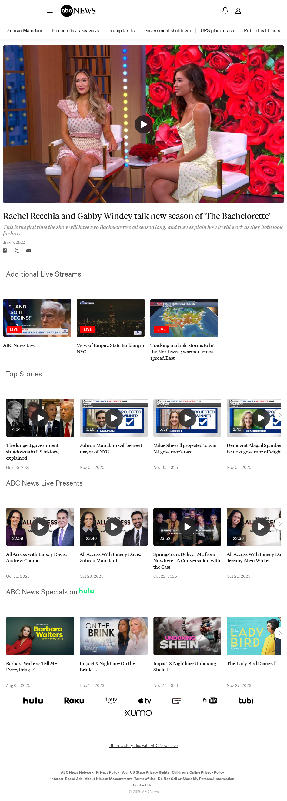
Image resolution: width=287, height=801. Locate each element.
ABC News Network (77, 772)
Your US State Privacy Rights (145, 772)
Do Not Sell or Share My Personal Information (196, 778)
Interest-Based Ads (66, 778)
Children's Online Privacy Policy (198, 772)
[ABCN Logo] (78, 11)
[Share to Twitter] (17, 250)
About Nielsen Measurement (108, 778)
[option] (29, 30)
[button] (49, 10)
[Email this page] (29, 250)
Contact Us (142, 785)
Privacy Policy (107, 772)
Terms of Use (144, 778)
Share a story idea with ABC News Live (143, 745)
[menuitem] (24, 30)
